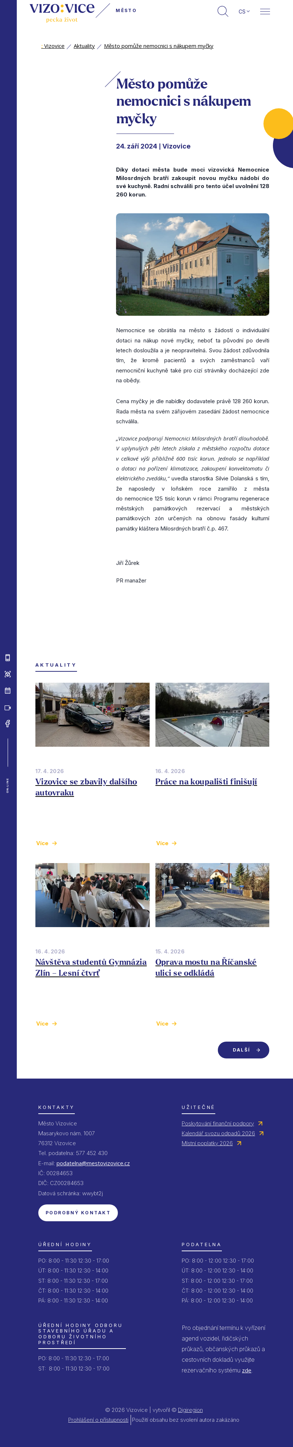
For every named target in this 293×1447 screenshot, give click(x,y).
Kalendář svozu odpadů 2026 (218, 1133)
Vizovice (53, 45)
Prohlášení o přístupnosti (98, 1419)
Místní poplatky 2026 (207, 1143)
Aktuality (84, 45)
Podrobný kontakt (78, 1212)
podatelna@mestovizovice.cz (93, 1163)
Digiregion (190, 1409)
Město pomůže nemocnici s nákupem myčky (158, 45)
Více (42, 843)
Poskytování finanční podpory (218, 1123)
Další (241, 1050)
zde (246, 1370)
